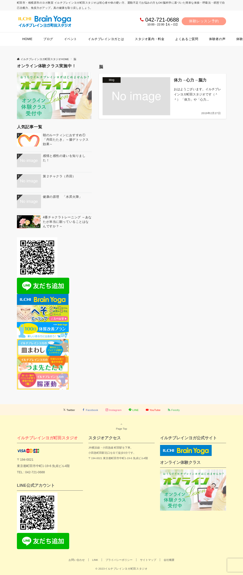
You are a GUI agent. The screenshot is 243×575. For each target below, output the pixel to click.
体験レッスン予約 (204, 21)
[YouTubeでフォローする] (153, 409)
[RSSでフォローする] (174, 409)
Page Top (121, 426)
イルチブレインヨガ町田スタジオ (47, 437)
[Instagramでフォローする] (113, 409)
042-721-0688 (162, 20)
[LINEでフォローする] (134, 409)
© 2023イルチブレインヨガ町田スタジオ (121, 568)
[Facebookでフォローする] (90, 409)
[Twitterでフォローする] (69, 409)
